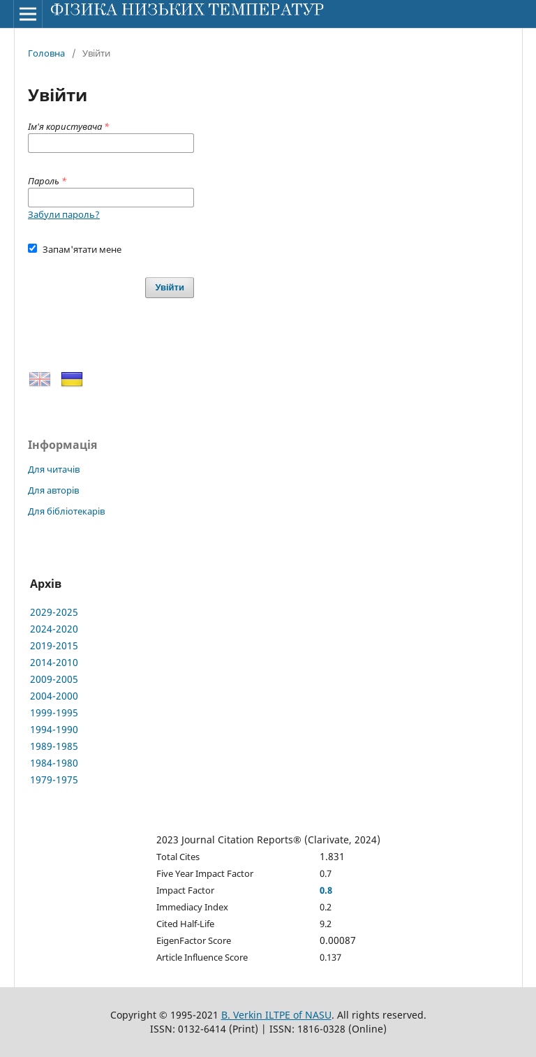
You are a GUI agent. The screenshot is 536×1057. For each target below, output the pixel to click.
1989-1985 (54, 746)
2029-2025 (54, 612)
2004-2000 (54, 695)
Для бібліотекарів (66, 511)
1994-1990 (54, 729)
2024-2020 (54, 628)
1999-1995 (54, 712)
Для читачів (54, 469)
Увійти (169, 287)
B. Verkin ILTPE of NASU (276, 1014)
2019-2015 (54, 645)
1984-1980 (54, 762)
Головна (46, 53)
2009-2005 (54, 679)
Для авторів (53, 490)
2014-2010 (54, 662)
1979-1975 (54, 779)
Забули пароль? (64, 214)
